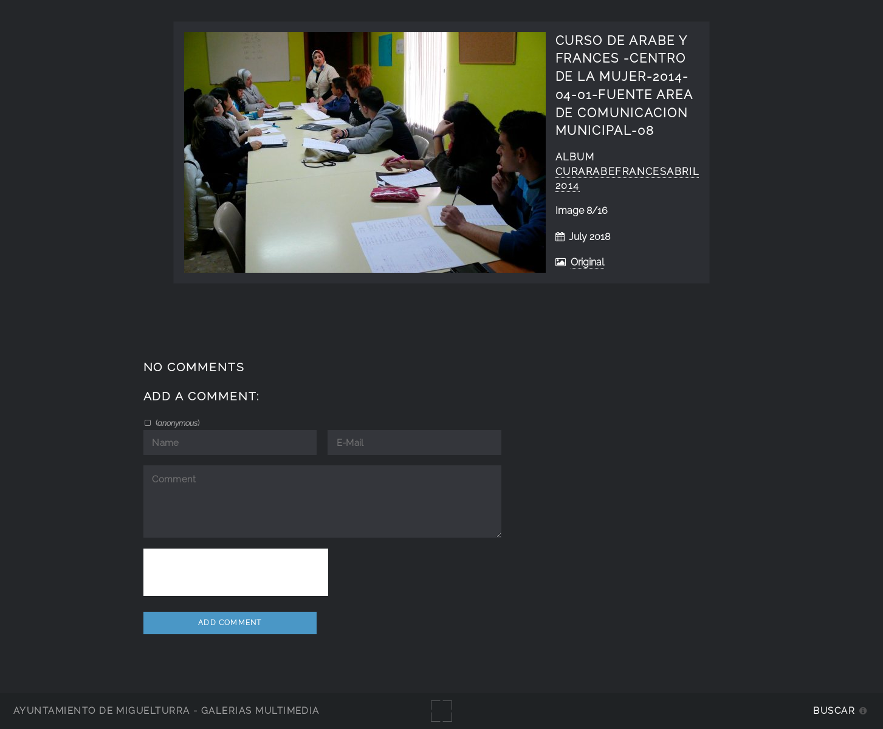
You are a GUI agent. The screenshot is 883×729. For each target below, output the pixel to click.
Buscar (834, 710)
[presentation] (235, 572)
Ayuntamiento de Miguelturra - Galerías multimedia (166, 710)
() (176, 423)
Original (587, 262)
